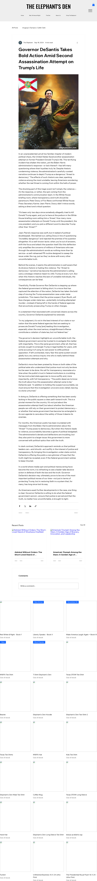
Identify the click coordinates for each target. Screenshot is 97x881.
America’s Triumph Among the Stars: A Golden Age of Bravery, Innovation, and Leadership (67, 553)
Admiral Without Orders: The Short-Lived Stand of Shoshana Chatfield (28, 553)
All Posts (15, 28)
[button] (93, 4)
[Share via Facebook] (20, 506)
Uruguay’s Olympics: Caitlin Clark (33, 28)
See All (82, 525)
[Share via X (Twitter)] (25, 506)
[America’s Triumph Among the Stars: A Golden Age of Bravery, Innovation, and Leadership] (67, 538)
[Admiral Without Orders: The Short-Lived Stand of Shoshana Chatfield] (29, 538)
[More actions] (77, 42)
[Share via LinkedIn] (30, 506)
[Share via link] (36, 506)
